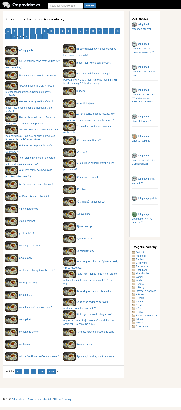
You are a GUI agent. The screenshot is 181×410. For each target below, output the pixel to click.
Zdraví (137, 319)
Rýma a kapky (77, 238)
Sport (137, 305)
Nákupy (138, 287)
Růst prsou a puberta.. (82, 177)
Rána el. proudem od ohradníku (87, 291)
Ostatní (138, 252)
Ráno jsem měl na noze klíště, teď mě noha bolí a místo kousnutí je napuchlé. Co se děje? (90, 278)
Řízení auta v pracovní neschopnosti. (32, 75)
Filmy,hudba (140, 273)
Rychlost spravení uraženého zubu (88, 331)
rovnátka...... (18, 294)
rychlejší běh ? (19, 233)
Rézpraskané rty (78, 250)
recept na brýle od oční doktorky (87, 62)
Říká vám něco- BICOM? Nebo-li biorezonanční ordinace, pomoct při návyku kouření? (29, 90)
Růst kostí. (75, 189)
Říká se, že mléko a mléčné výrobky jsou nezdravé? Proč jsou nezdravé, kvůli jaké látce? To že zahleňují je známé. (31, 134)
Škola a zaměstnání (144, 315)
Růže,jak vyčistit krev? (82, 140)
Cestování (139, 262)
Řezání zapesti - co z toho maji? (29, 184)
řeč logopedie (19, 50)
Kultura (138, 284)
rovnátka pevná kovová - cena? (28, 307)
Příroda (138, 298)
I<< (18, 371)
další (51, 371)
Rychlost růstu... (78, 344)
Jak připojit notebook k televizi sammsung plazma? (143, 48)
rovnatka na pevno (22, 331)
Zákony (138, 294)
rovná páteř (18, 319)
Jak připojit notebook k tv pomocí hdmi (143, 71)
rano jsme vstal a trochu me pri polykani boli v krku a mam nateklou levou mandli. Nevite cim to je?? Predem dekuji (90, 78)
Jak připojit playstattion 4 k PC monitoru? (142, 218)
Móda (137, 280)
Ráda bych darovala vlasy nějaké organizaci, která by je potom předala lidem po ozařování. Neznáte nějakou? (88, 319)
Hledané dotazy (62, 399)
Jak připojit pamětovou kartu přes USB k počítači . (143, 159)
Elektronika (140, 266)
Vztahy (137, 301)
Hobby (137, 312)
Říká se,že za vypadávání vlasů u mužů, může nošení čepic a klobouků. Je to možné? (30, 106)
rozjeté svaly (18, 258)
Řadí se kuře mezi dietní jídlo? (28, 196)
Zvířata (137, 322)
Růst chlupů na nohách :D (84, 201)
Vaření (137, 277)
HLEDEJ (90, 5)
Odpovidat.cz (18, 399)
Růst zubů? (76, 152)
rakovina (74, 90)
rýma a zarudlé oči (21, 208)
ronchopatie (18, 344)
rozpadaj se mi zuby (22, 245)
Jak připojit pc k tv (144, 198)
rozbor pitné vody (21, 282)
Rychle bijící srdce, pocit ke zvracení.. (90, 356)
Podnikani (139, 269)
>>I (41, 371)
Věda (137, 308)
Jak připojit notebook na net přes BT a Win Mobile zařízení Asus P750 (143, 96)
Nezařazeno (140, 326)
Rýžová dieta (77, 214)
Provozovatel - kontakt (40, 399)
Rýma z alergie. (78, 226)
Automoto (139, 255)
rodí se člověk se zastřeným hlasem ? (32, 356)
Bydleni (138, 259)
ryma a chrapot (20, 221)
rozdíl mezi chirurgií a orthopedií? (30, 270)
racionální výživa (78, 103)
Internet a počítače (144, 291)
